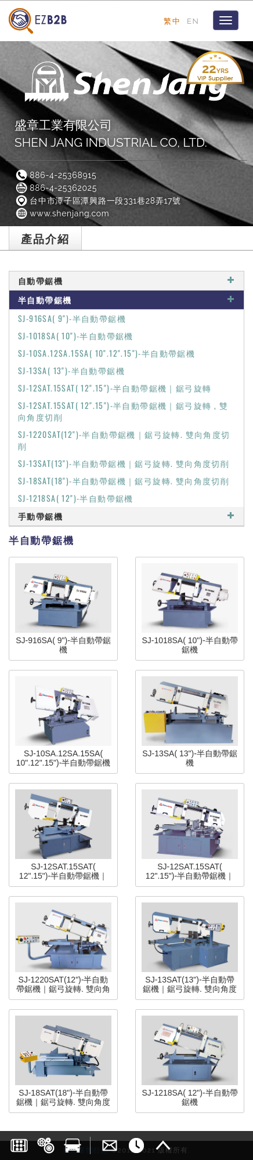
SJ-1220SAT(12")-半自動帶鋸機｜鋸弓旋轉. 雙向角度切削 (124, 440)
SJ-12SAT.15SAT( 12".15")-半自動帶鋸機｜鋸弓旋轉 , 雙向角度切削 (123, 411)
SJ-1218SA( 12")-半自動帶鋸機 (75, 498)
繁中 (172, 21)
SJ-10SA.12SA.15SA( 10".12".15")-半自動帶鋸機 (106, 353)
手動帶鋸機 (126, 516)
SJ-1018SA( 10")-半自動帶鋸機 (75, 335)
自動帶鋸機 (126, 280)
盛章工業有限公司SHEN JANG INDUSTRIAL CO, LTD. (111, 134)
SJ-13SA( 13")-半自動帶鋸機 (71, 370)
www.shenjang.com (62, 213)
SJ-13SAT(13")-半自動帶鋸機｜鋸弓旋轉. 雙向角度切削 (123, 463)
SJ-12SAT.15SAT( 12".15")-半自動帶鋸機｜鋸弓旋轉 (114, 388)
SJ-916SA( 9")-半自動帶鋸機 (72, 318)
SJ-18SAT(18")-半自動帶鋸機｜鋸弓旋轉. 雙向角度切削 (123, 480)
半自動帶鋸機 (126, 299)
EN (193, 21)
